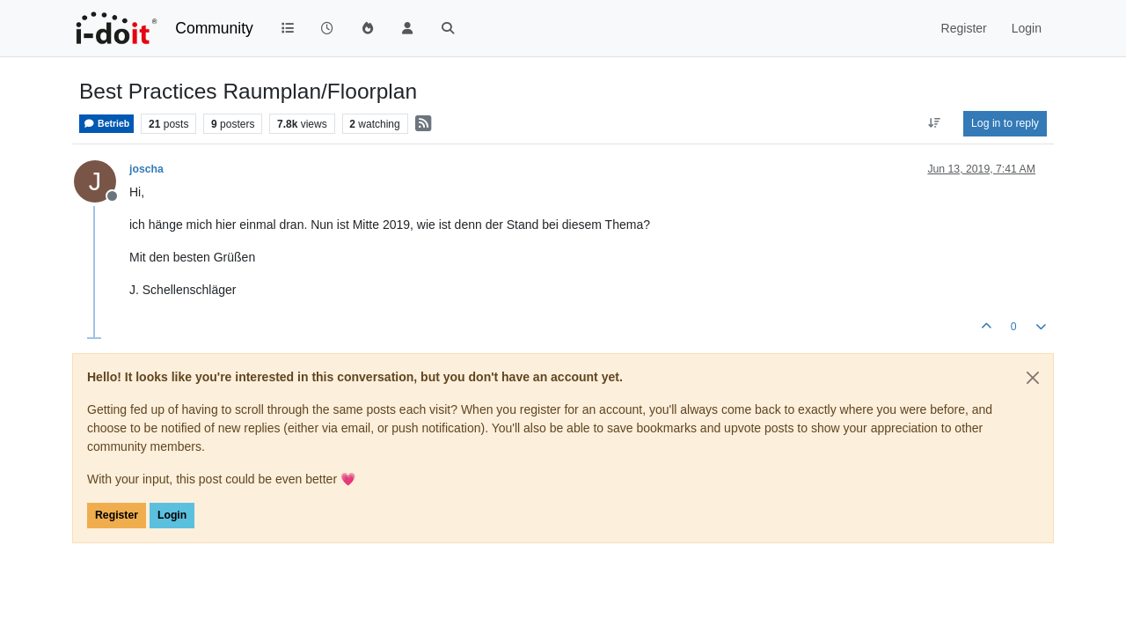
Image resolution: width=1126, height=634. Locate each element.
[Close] (1033, 378)
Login (171, 515)
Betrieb (106, 123)
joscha (146, 169)
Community (214, 28)
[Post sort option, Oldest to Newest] (934, 123)
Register (116, 515)
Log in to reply (1005, 123)
